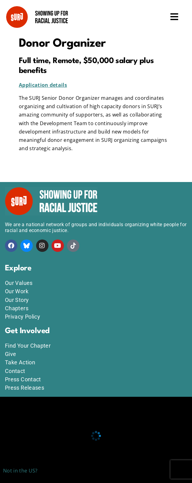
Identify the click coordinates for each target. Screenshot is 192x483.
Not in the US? (20, 470)
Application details (43, 85)
